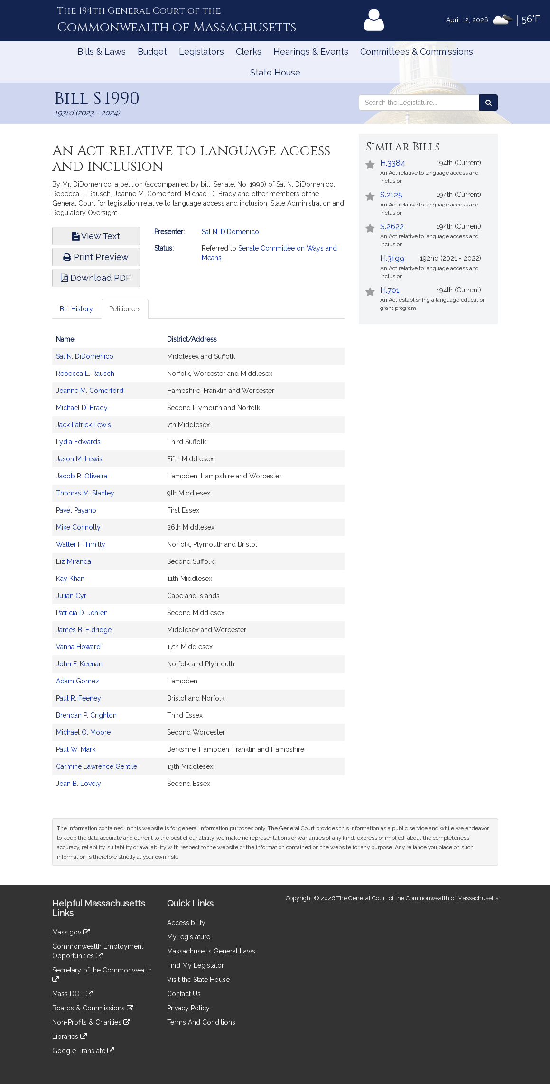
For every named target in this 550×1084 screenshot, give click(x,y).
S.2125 (391, 194)
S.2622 (392, 226)
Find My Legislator (195, 965)
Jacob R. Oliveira (81, 476)
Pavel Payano (76, 510)
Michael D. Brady (82, 407)
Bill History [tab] (76, 309)
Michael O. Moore (83, 732)
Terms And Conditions (201, 1022)
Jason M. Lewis (79, 459)
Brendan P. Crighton (86, 715)
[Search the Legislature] (488, 102)
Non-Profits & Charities (91, 1022)
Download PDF (96, 278)
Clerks (248, 51)
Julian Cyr (71, 595)
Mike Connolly (78, 527)
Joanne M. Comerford (89, 390)
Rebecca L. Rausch (85, 373)
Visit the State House (198, 979)
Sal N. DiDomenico (230, 231)
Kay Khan (70, 578)
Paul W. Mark (75, 749)
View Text (96, 236)
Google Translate (83, 1051)
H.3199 (392, 258)
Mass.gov (71, 932)
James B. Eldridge (84, 630)
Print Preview (96, 257)
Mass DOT (72, 994)
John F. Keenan (79, 664)
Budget (152, 51)
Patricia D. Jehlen (82, 613)
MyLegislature (188, 937)
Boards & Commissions (92, 1008)
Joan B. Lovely (78, 783)
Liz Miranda (73, 561)
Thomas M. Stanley (85, 493)
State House (275, 72)
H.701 (390, 290)
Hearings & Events (310, 51)
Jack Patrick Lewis (83, 425)
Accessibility (186, 922)
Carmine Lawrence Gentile (96, 766)
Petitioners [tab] (125, 309)
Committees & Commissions (416, 51)
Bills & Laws (101, 51)
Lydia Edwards (78, 442)
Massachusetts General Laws (211, 951)
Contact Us (184, 994)
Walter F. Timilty (80, 544)
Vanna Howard (78, 647)
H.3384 (392, 163)
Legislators (201, 51)
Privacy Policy (188, 1008)
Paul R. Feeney (78, 698)
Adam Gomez (77, 681)
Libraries (69, 1036)
